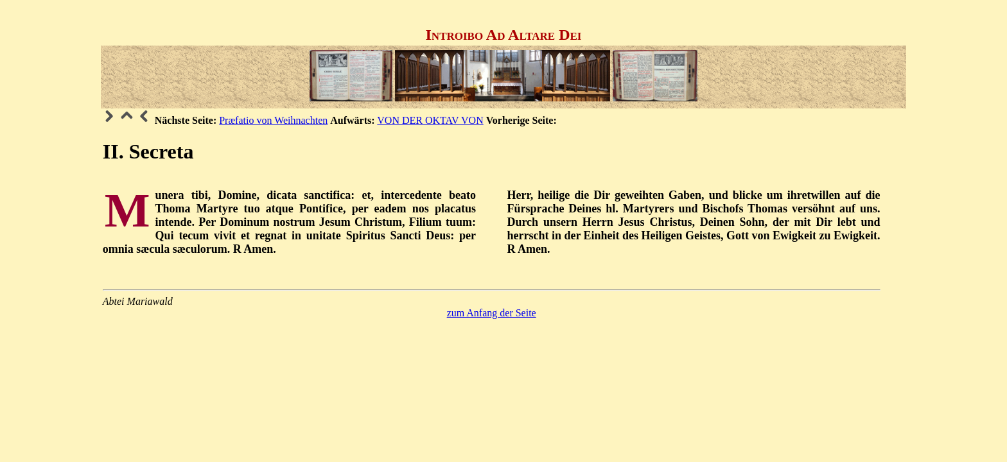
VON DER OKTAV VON (430, 120)
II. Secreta (148, 151)
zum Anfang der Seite (491, 312)
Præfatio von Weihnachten (273, 120)
